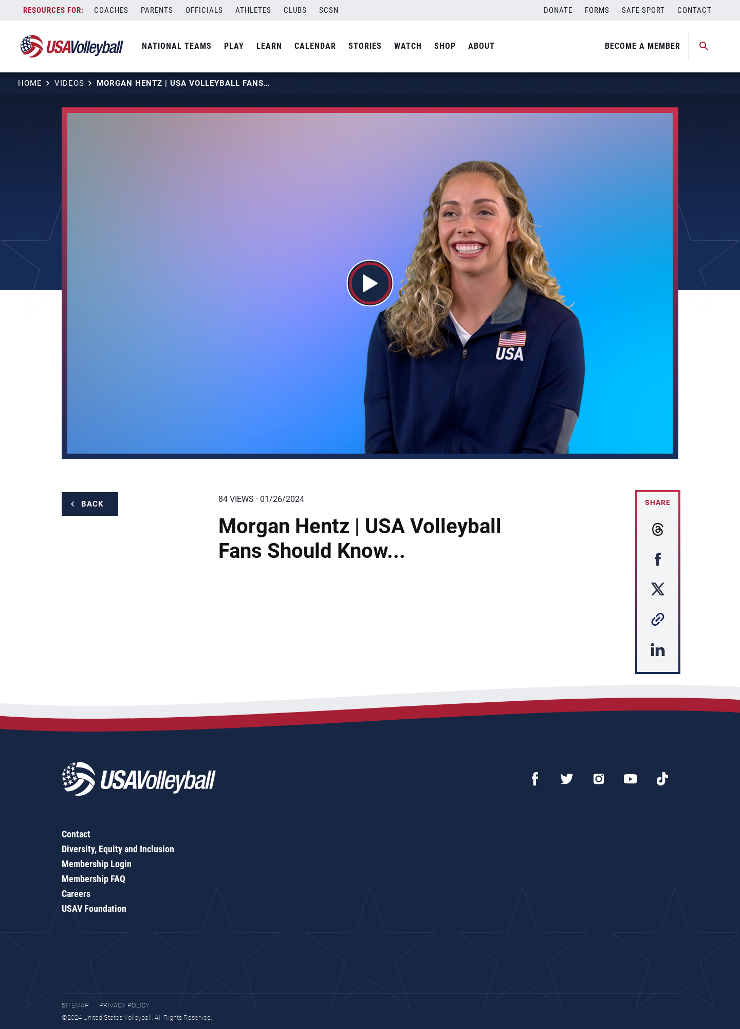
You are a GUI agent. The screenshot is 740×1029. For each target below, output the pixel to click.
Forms (597, 10)
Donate (558, 10)
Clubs (295, 10)
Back (92, 504)
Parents (157, 10)
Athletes (253, 10)
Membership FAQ (93, 878)
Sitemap (75, 1005)
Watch (408, 46)
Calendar (315, 46)
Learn (269, 46)
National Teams (177, 46)
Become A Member (642, 46)
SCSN (329, 10)
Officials (204, 10)
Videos (69, 83)
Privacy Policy (124, 1005)
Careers (76, 893)
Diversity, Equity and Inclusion (118, 849)
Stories (365, 46)
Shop (445, 46)
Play (234, 46)
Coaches (111, 10)
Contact (694, 10)
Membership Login (97, 863)
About (481, 46)
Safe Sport (643, 10)
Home (30, 83)
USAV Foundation (94, 908)
